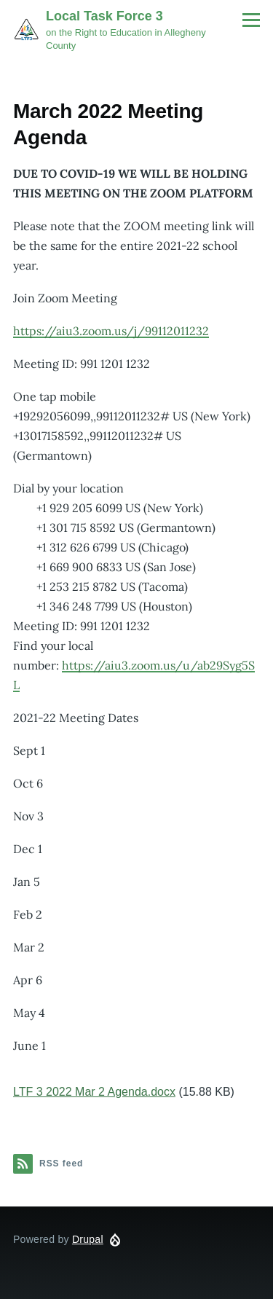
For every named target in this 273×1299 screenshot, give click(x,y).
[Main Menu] (251, 20)
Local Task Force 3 (104, 16)
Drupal (87, 1239)
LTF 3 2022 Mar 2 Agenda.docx (94, 1092)
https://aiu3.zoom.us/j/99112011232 (111, 330)
